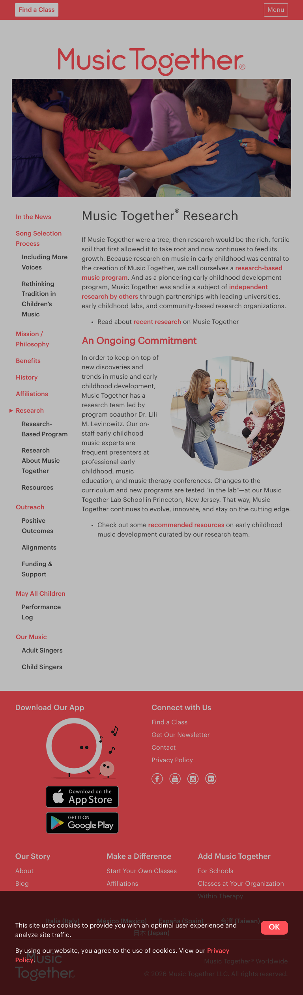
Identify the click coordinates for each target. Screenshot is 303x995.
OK (274, 927)
